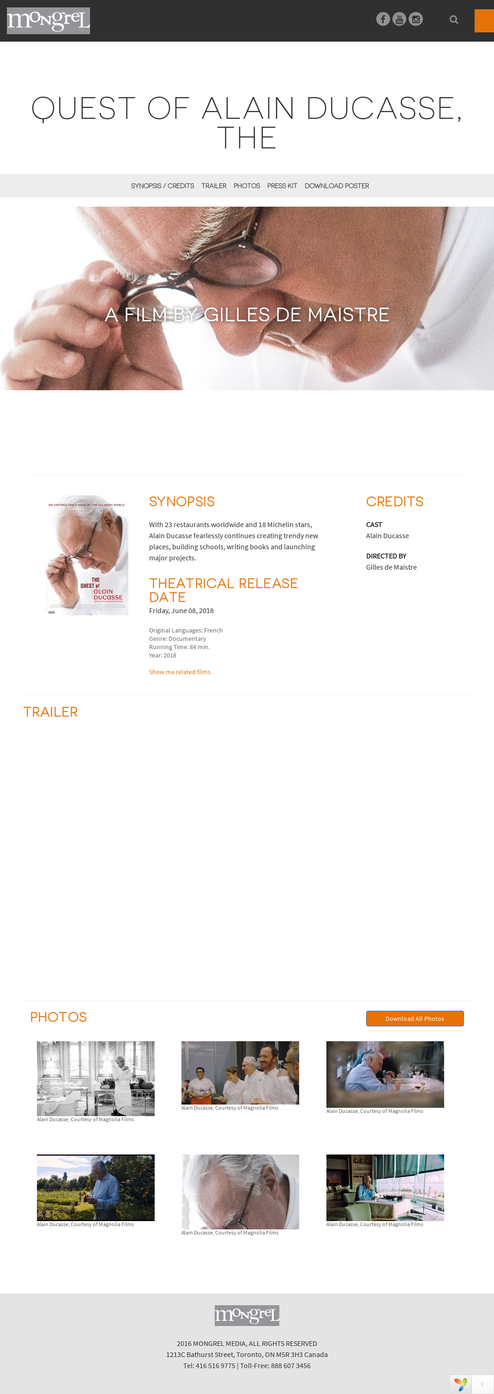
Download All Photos (415, 1018)
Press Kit (282, 186)
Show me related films (180, 672)
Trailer (213, 186)
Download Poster (337, 186)
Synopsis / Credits (162, 186)
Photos (247, 186)
